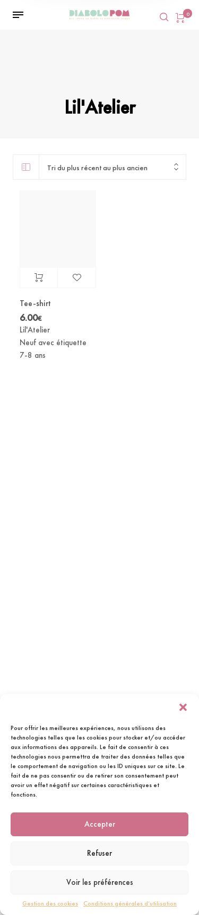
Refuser (99, 853)
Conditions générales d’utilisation (130, 903)
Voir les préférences (99, 882)
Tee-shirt (35, 303)
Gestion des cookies (50, 903)
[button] (183, 707)
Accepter (99, 824)
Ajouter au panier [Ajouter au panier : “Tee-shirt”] (39, 277)
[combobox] (112, 167)
